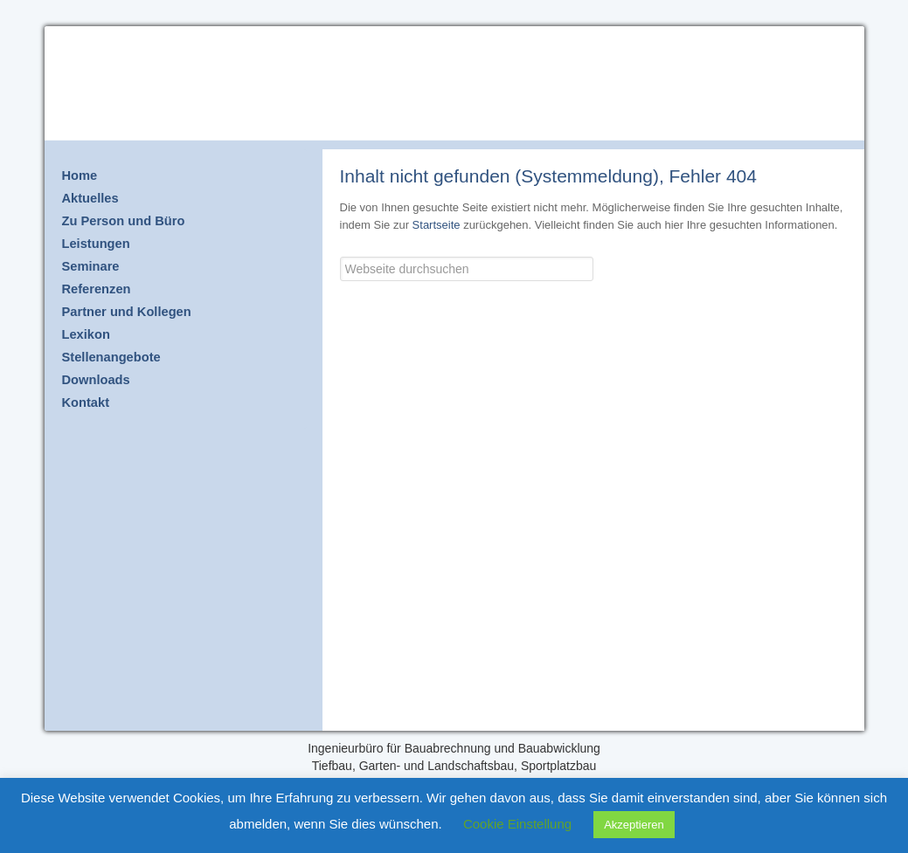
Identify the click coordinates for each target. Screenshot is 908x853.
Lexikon (86, 334)
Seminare (91, 266)
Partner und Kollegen (126, 312)
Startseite (436, 224)
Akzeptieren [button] (634, 824)
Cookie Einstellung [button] (517, 823)
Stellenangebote (111, 357)
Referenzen (96, 289)
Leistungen (96, 244)
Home (80, 175)
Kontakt (86, 402)
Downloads (96, 380)
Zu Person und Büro (123, 221)
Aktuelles (90, 198)
